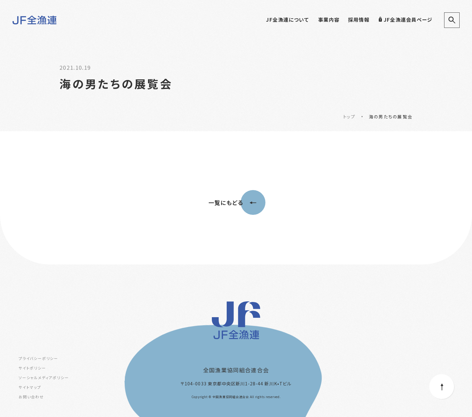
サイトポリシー (32, 367)
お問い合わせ (31, 396)
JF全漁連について (287, 19)
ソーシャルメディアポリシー (44, 377)
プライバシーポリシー (38, 358)
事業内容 (328, 19)
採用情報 (358, 19)
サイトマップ (30, 387)
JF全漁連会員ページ (405, 19)
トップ (349, 116)
